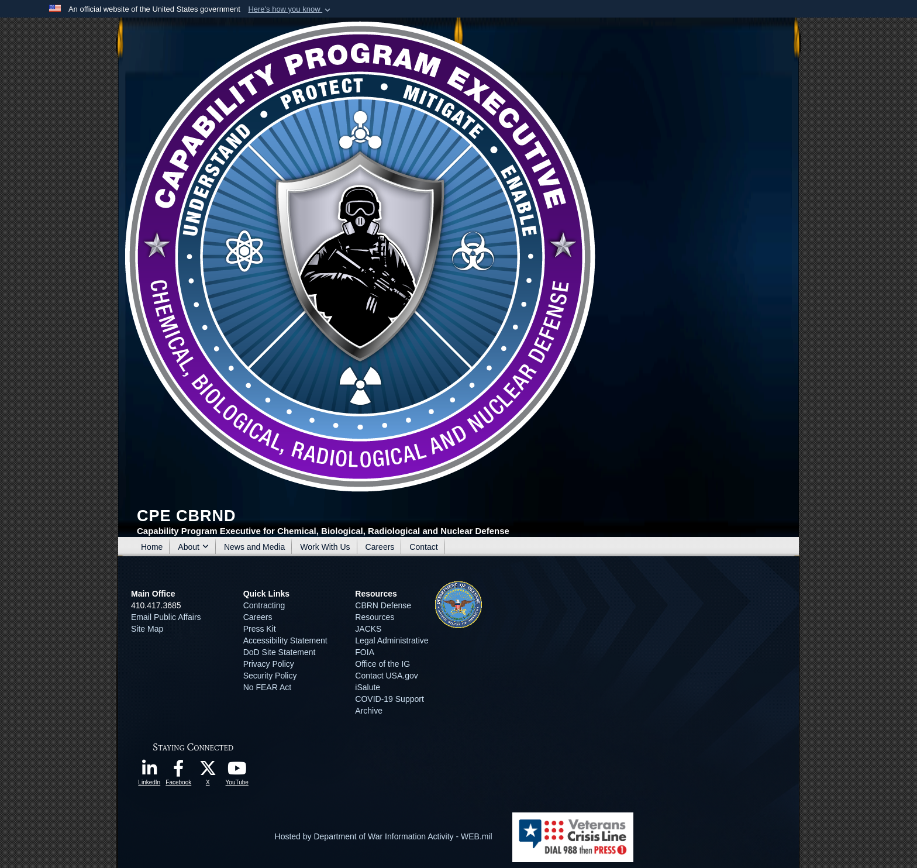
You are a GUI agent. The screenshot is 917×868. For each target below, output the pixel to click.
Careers (380, 547)
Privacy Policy (268, 664)
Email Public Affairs (166, 617)
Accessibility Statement (285, 640)
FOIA (364, 652)
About (193, 547)
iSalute (367, 687)
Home (152, 547)
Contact (423, 547)
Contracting (264, 605)
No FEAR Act (267, 687)
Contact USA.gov (386, 675)
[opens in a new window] (149, 771)
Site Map (147, 628)
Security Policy (270, 675)
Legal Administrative (391, 640)
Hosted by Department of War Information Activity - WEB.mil (383, 836)
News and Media (254, 547)
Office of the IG (382, 664)
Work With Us (325, 547)
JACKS (368, 628)
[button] (290, 9)
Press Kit (259, 628)
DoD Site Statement (279, 652)
